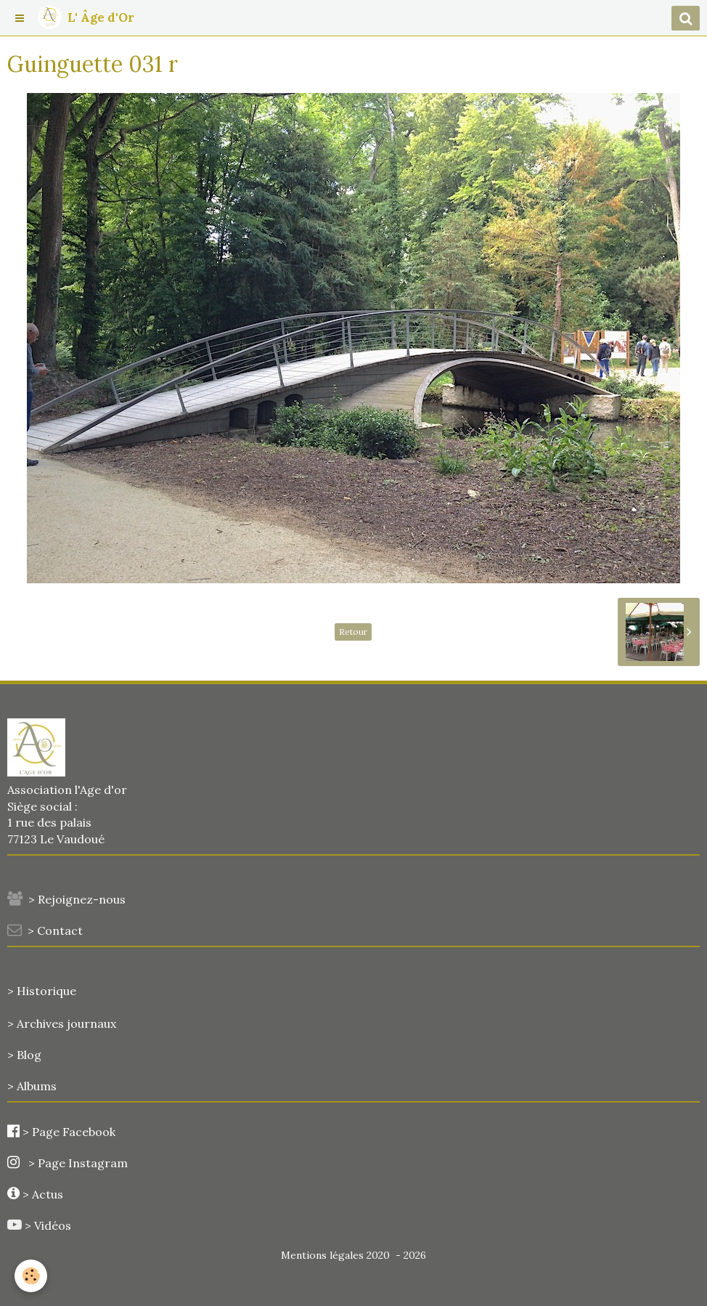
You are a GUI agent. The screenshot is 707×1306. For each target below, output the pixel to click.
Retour (353, 631)
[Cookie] (31, 1276)
